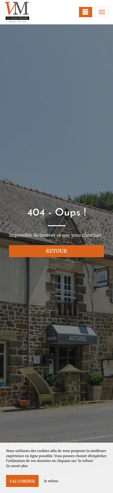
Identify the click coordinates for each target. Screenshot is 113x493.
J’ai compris (22, 481)
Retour (56, 250)
